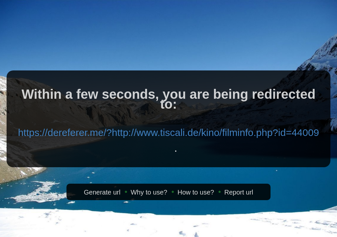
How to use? (195, 192)
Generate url (102, 192)
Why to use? (149, 192)
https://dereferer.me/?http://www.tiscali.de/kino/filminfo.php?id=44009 (168, 132)
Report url (238, 192)
